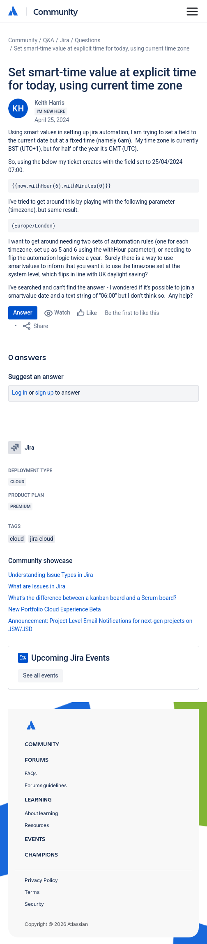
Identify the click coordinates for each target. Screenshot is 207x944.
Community (55, 11)
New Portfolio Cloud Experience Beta (54, 609)
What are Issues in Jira (36, 586)
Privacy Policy (41, 880)
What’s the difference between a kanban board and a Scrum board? (92, 598)
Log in (20, 392)
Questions (87, 40)
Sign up (44, 392)
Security (34, 904)
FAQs (31, 773)
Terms (32, 892)
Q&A (48, 40)
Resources (37, 825)
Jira (64, 40)
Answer (22, 312)
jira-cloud (41, 538)
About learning (41, 813)
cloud (17, 538)
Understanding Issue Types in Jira (50, 575)
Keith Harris (49, 102)
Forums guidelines (46, 785)
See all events (40, 675)
